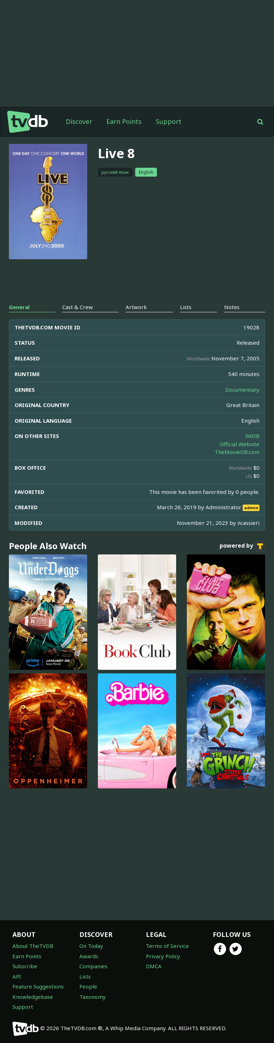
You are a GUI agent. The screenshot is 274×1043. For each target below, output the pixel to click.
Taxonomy (92, 996)
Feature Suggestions (38, 986)
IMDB (252, 435)
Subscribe (24, 966)
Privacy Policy (163, 956)
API (16, 976)
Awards (88, 956)
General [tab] (19, 307)
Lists (85, 976)
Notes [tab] (231, 307)
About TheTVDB (32, 945)
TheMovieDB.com (237, 451)
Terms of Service (167, 945)
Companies (93, 966)
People (88, 986)
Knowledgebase (32, 996)
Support (168, 121)
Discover (79, 121)
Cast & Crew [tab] (77, 307)
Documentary (242, 389)
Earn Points (124, 121)
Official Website (239, 444)
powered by (242, 546)
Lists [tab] (185, 307)
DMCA (154, 966)
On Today (91, 945)
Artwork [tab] (136, 307)
